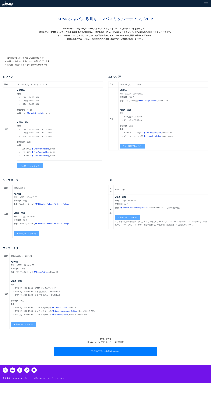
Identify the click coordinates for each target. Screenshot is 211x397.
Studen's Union (41, 272)
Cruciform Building (40, 149)
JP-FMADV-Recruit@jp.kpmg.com (105, 351)
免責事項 (6, 378)
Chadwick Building (36, 113)
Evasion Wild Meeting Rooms (134, 208)
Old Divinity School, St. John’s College (52, 204)
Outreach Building (152, 136)
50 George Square (148, 101)
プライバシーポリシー (22, 378)
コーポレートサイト (55, 378)
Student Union (59, 308)
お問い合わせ (39, 378)
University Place (60, 314)
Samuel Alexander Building (64, 311)
